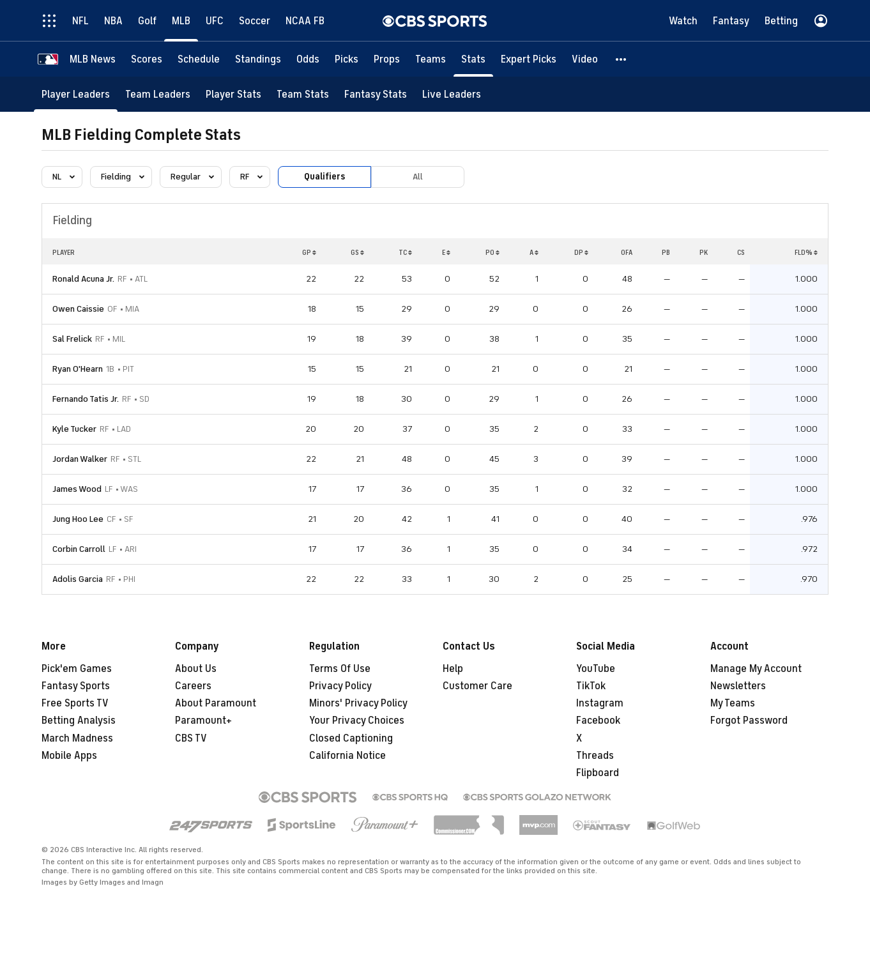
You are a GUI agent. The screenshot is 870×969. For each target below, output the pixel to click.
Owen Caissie (78, 308)
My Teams (732, 703)
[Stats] (473, 59)
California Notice (347, 755)
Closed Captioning (351, 738)
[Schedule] (198, 59)
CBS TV (191, 738)
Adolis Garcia (77, 579)
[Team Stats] (303, 94)
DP (581, 252)
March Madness (77, 738)
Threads (595, 755)
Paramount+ (203, 720)
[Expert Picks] (528, 59)
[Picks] (346, 59)
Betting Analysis (79, 720)
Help (453, 668)
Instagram (599, 703)
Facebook (598, 720)
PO (492, 252)
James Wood (77, 489)
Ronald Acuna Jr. (83, 278)
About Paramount (215, 703)
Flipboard (597, 773)
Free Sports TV (75, 703)
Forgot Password (749, 720)
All (418, 176)
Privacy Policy (340, 686)
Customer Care (477, 686)
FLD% (806, 252)
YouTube (595, 668)
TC (405, 252)
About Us (196, 668)
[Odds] (308, 59)
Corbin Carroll (78, 549)
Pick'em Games (77, 668)
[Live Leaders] (452, 94)
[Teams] (431, 59)
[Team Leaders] (158, 94)
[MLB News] (92, 59)
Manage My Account (756, 668)
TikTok (591, 686)
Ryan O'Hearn (77, 368)
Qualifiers (324, 176)
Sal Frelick (72, 338)
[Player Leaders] (76, 94)
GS (357, 252)
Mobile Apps (69, 755)
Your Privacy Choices (356, 720)
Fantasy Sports (76, 686)
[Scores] (146, 59)
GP (309, 252)
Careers (193, 686)
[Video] (585, 59)
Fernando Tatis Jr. (85, 398)
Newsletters (738, 686)
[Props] (387, 59)
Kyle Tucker (74, 428)
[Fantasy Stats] (376, 94)
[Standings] (258, 59)
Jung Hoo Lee (77, 519)
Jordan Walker (79, 459)
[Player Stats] (233, 94)
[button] (621, 59)
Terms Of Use (339, 668)
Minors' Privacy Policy (358, 703)
